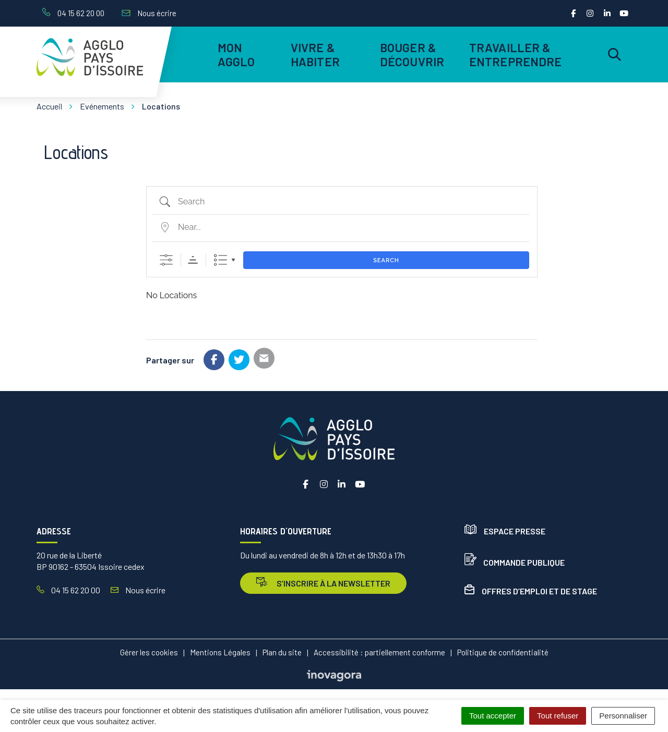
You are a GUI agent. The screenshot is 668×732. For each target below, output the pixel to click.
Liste (220, 259)
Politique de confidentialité (502, 652)
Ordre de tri (192, 259)
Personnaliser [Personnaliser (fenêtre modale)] (623, 715)
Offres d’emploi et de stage (530, 591)
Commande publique (514, 562)
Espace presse (504, 531)
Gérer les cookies (149, 652)
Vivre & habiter (315, 54)
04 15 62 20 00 (68, 590)
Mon (236, 54)
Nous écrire (138, 590)
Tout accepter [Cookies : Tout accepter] (492, 715)
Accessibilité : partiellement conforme (379, 652)
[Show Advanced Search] (166, 259)
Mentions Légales (220, 652)
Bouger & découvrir (412, 54)
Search (386, 260)
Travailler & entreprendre (513, 54)
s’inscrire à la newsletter (323, 582)
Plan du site (282, 652)
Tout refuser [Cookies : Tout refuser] (557, 715)
